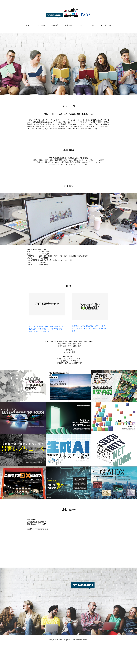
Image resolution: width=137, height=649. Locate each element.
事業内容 (55, 25)
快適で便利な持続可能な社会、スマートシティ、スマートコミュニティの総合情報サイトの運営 (89, 328)
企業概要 (68, 25)
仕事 (80, 25)
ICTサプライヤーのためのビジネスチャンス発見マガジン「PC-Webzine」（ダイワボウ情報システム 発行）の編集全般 (46, 328)
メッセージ (40, 25)
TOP (28, 25)
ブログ (91, 25)
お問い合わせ (105, 25)
